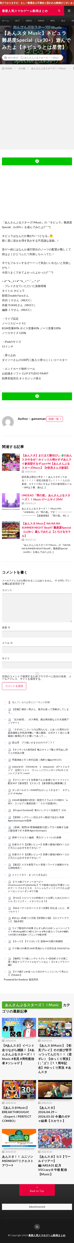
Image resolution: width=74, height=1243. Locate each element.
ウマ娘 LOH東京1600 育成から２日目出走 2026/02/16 (40, 948)
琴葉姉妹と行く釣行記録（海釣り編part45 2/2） (37, 759)
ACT (17, 20)
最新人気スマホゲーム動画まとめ (47, 1235)
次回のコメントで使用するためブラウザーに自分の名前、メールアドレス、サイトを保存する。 (36, 677)
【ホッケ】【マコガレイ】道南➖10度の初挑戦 (37, 941)
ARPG (29, 20)
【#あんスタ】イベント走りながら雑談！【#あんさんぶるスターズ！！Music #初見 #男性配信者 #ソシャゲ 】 (19, 1054)
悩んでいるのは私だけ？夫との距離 (31, 702)
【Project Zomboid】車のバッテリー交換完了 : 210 (39, 810)
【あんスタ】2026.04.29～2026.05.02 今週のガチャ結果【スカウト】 (54, 1114)
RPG (53, 20)
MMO (41, 20)
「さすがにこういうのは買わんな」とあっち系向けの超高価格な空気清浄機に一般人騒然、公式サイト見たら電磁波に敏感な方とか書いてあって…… (38, 732)
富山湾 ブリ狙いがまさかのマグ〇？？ (33, 742)
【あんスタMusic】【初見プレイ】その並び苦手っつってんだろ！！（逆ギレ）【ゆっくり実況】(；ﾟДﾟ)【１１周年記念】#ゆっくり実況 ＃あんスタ (55, 1059)
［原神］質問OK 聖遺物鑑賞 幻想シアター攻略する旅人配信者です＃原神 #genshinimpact (38, 829)
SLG (63, 20)
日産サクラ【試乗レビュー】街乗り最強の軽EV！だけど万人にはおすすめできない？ (38, 846)
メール (7, 643)
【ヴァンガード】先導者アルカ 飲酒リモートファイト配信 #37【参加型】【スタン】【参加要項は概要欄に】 (38, 781)
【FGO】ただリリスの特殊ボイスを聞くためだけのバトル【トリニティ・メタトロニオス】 (38, 899)
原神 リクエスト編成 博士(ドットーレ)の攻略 (36, 837)
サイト (6, 658)
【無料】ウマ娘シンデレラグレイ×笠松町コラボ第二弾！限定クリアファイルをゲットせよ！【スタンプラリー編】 (38, 961)
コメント (7, 590)
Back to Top (37, 1191)
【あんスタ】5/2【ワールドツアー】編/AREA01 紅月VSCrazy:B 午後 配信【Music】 (54, 1165)
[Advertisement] (37, 109)
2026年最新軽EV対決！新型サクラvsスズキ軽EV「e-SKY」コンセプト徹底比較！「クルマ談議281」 (38, 802)
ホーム (5, 20)
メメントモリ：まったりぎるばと (30, 874)
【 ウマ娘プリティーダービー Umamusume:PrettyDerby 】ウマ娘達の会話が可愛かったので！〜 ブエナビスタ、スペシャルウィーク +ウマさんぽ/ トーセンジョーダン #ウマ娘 (39, 886)
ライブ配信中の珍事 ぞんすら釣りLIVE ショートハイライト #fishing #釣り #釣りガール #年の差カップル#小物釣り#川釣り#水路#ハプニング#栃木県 (39, 931)
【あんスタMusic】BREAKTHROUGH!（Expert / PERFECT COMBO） (17, 1114)
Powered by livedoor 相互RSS (21, 979)
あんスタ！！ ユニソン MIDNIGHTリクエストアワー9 (18, 1161)
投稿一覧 (54, 418)
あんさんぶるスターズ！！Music (41, 57)
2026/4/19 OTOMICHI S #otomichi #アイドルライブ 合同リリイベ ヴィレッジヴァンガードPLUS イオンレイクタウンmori (39, 770)
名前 (6, 627)
